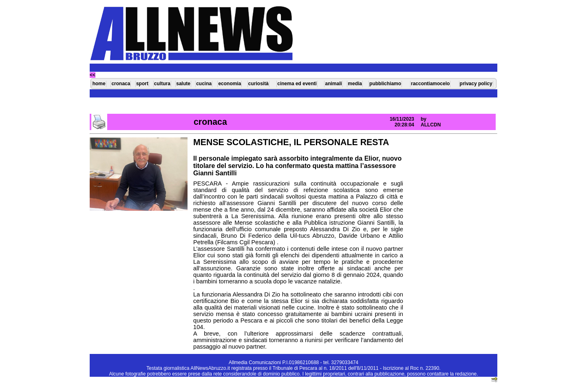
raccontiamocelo (430, 83)
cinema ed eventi (297, 83)
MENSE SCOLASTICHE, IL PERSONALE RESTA (291, 142)
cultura (162, 83)
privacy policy (476, 83)
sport (142, 83)
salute (183, 83)
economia (229, 83)
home (99, 83)
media (355, 83)
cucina (204, 83)
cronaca (120, 83)
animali (333, 83)
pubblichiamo (385, 83)
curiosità (258, 83)
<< (92, 75)
